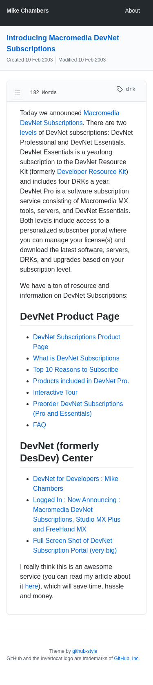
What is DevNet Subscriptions (76, 358)
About (132, 10)
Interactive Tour (55, 392)
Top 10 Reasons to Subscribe (75, 369)
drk (125, 89)
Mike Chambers (28, 10)
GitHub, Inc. (127, 658)
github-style (84, 651)
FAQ (39, 425)
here (31, 586)
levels (28, 132)
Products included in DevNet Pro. (81, 381)
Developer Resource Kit (91, 171)
